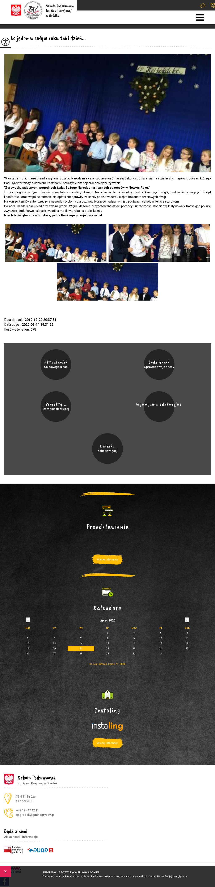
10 (160, 638)
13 (54, 643)
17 (160, 643)
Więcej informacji (107, 559)
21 (81, 648)
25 (187, 648)
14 (81, 643)
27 (54, 653)
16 (133, 643)
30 (133, 653)
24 (160, 648)
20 (54, 648)
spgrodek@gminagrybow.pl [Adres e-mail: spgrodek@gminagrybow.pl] (35, 814)
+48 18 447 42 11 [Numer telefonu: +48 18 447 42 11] (27, 810)
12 (27, 643)
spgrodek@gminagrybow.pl (202, 5)
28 (81, 653)
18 (187, 643)
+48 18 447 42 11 (213, 5)
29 (107, 653)
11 (187, 638)
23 (133, 648)
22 (107, 648)
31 (160, 653)
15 (107, 643)
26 (27, 653)
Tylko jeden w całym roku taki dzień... (45, 38)
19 (27, 648)
